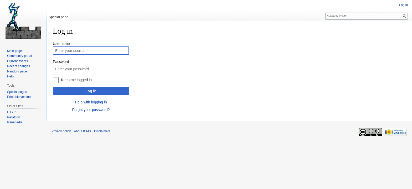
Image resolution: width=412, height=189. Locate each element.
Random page (17, 71)
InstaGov (13, 117)
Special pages (17, 92)
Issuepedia (14, 122)
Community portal (19, 56)
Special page (58, 17)
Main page (14, 51)
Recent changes (18, 66)
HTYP (11, 112)
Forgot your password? (91, 110)
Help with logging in (91, 102)
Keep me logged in (76, 80)
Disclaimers (102, 131)
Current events (17, 61)
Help (10, 76)
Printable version (18, 97)
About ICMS (82, 131)
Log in (90, 91)
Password (61, 62)
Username (61, 43)
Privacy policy (61, 131)
